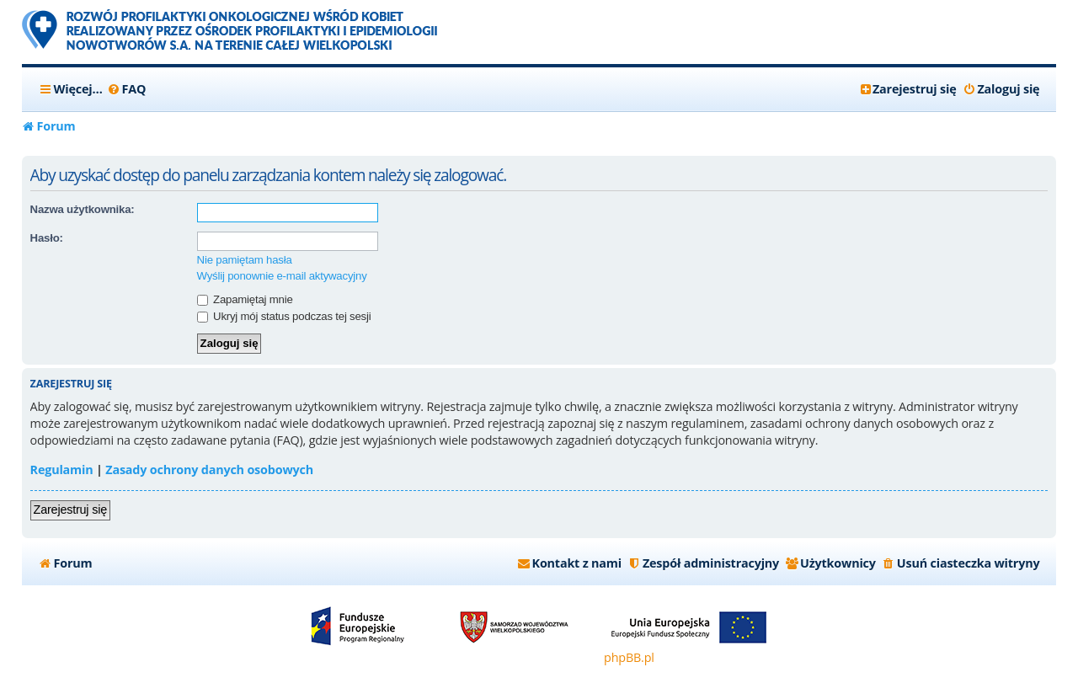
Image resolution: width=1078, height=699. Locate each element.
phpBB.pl (629, 657)
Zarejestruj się (70, 509)
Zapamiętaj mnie (245, 299)
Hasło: (46, 238)
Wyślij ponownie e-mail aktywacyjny (282, 275)
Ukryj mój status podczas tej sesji (284, 316)
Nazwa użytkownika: (82, 209)
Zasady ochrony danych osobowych (209, 470)
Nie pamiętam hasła (244, 259)
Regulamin (61, 470)
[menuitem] (127, 89)
